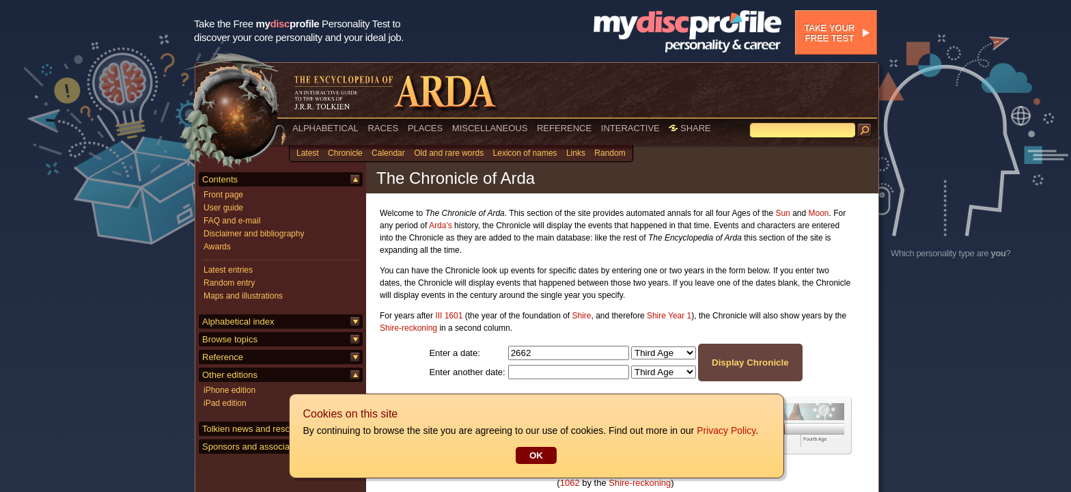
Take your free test (829, 33)
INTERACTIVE (630, 128)
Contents (220, 179)
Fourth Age (814, 439)
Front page (223, 195)
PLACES (425, 128)
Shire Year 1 (669, 315)
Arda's (440, 225)
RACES (382, 128)
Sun (782, 213)
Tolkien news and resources (256, 429)
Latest (307, 153)
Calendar (388, 153)
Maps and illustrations (243, 296)
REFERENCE (564, 128)
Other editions (230, 375)
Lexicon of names (525, 153)
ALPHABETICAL (325, 128)
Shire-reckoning (408, 328)
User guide (223, 208)
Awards (217, 246)
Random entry (229, 283)
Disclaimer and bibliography (254, 233)
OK (535, 455)
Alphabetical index (238, 321)
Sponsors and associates (251, 446)
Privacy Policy (725, 430)
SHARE (689, 128)
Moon (819, 213)
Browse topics (230, 339)
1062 (570, 483)
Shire (582, 315)
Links (575, 153)
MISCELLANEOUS (490, 128)
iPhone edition (229, 390)
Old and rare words (449, 153)
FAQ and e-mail (232, 221)
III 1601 (448, 315)
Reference (222, 357)
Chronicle (345, 153)
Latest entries (228, 270)
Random (609, 153)
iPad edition (225, 403)
